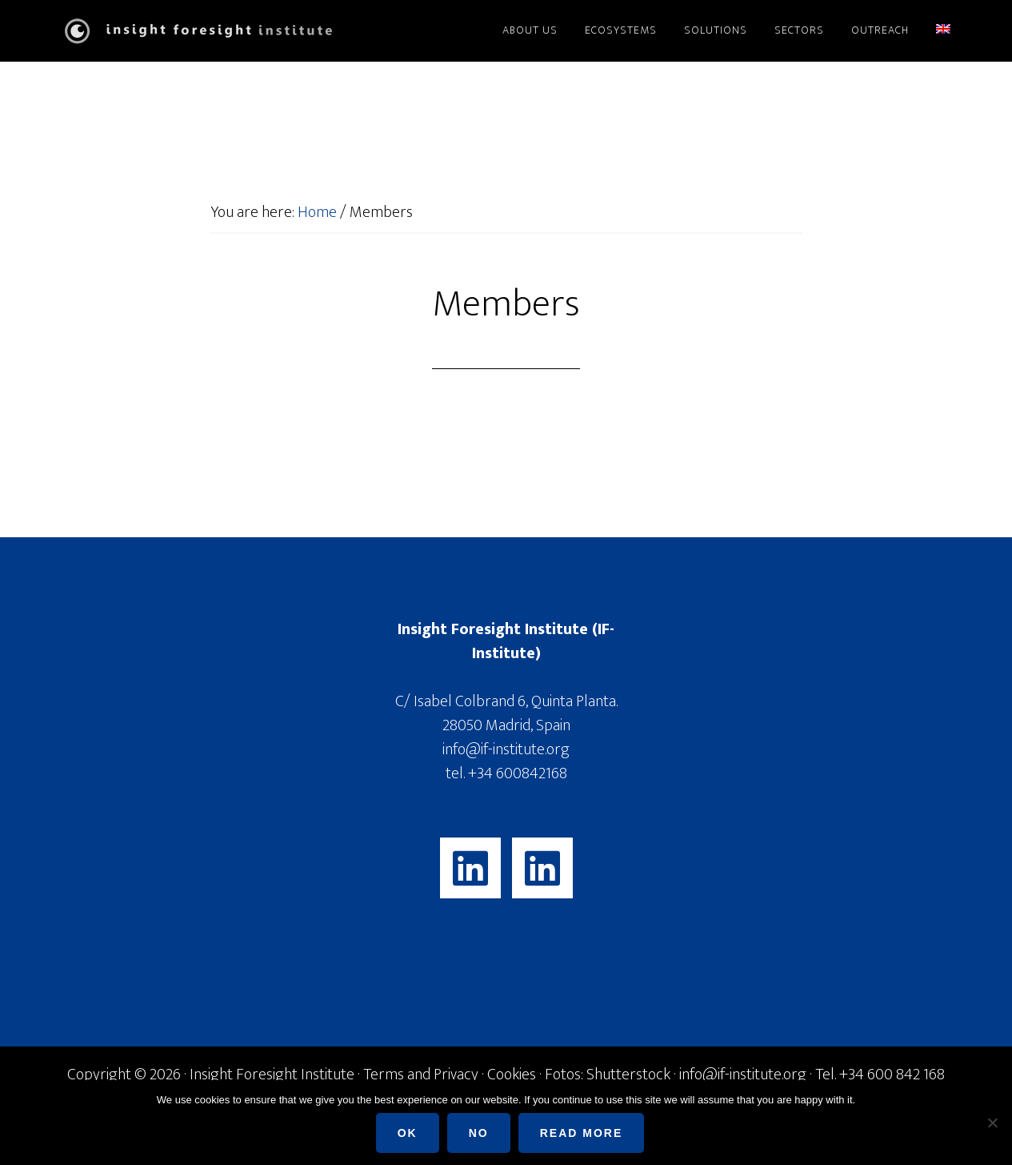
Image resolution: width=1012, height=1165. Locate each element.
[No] (992, 1123)
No (479, 1133)
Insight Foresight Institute (194, 30)
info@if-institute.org (506, 749)
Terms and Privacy (420, 1074)
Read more (581, 1133)
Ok (408, 1133)
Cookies (511, 1074)
